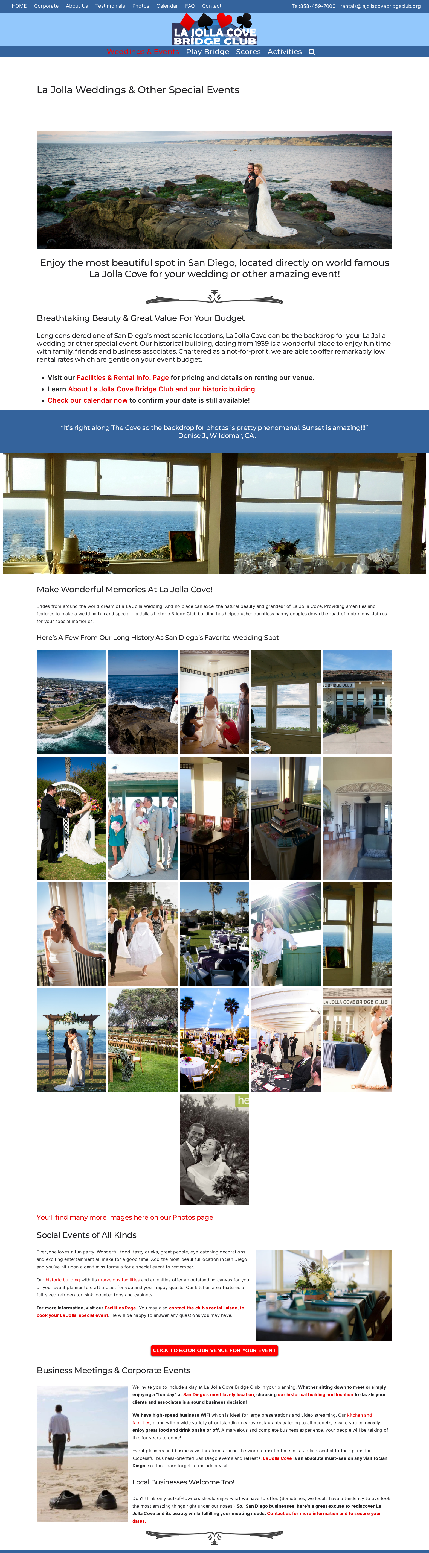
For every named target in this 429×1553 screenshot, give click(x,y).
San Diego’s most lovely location (218, 1394)
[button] (312, 51)
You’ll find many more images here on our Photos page (125, 1217)
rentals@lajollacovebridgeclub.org (380, 6)
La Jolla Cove (277, 1458)
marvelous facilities (119, 1279)
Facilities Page (120, 1308)
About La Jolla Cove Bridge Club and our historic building (161, 389)
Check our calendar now (88, 400)
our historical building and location (315, 1394)
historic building (63, 1279)
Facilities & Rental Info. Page (123, 378)
